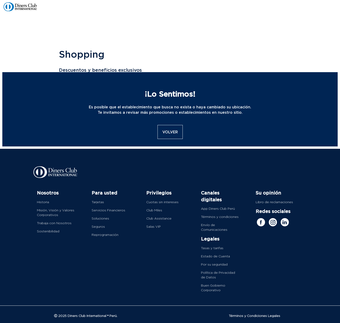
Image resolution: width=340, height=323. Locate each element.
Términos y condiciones (220, 217)
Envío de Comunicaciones (214, 227)
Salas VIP (153, 226)
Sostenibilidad (48, 231)
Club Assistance (159, 218)
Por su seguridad (214, 264)
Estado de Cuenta (215, 256)
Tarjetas (98, 202)
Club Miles (154, 210)
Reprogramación (105, 235)
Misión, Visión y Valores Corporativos (55, 213)
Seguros (98, 226)
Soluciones (100, 218)
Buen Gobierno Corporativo (213, 288)
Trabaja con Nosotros (54, 223)
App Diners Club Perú (218, 208)
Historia (43, 202)
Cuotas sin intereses (162, 202)
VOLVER (170, 132)
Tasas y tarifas (212, 248)
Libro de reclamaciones (274, 202)
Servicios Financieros (108, 210)
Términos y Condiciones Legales (254, 316)
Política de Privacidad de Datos (218, 275)
